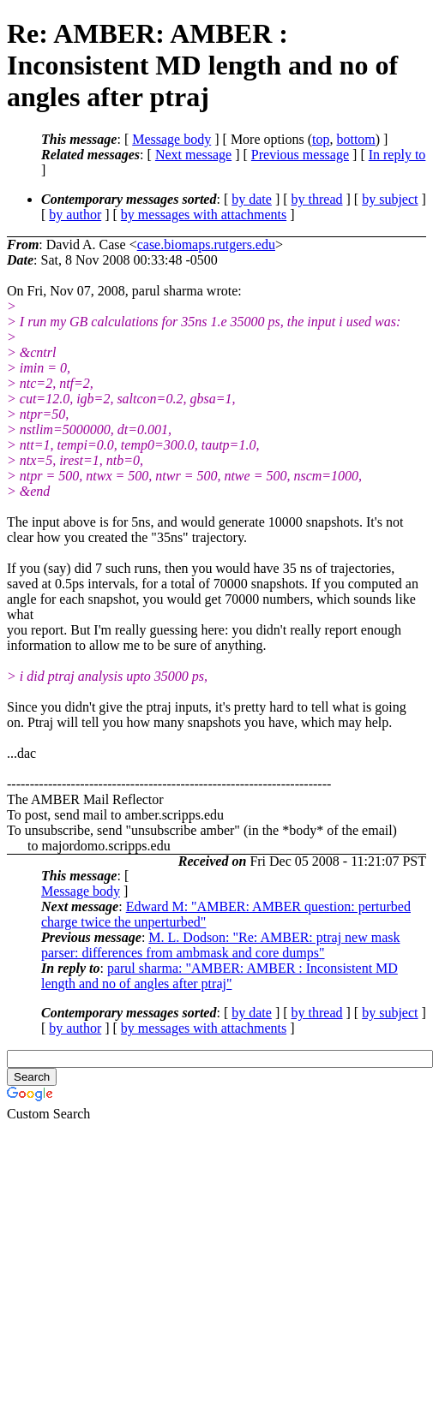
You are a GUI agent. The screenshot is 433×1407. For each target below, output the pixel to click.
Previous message (300, 154)
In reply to (397, 154)
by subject (390, 199)
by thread (317, 199)
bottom (355, 139)
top (320, 139)
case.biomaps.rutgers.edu (206, 244)
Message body (171, 139)
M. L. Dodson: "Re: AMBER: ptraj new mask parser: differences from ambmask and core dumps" (220, 945)
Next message (193, 154)
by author (75, 214)
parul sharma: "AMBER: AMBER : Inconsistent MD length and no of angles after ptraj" (219, 976)
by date (252, 199)
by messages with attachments (203, 214)
